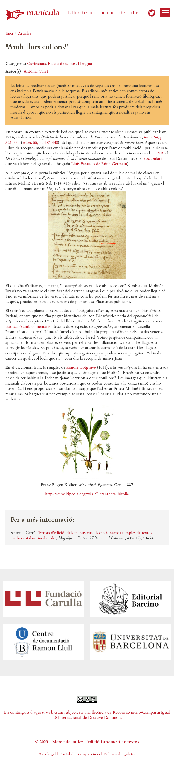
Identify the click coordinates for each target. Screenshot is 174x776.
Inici (9, 33)
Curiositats (36, 64)
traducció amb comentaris (27, 326)
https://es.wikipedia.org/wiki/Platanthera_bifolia (87, 494)
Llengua (85, 64)
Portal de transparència (79, 754)
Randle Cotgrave (81, 367)
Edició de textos (61, 64)
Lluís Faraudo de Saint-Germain (99, 164)
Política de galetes (120, 754)
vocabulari (153, 158)
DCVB (157, 153)
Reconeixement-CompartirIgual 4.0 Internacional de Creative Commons (111, 714)
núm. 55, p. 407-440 (40, 143)
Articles (24, 33)
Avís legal (47, 754)
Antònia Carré (36, 71)
